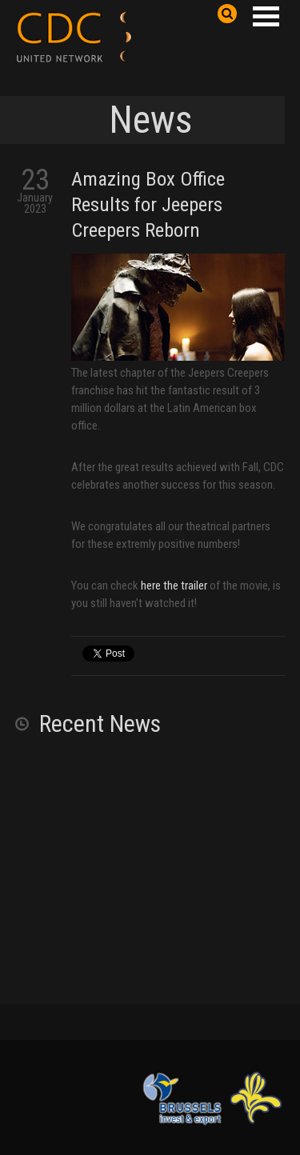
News (150, 119)
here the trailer (174, 585)
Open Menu (265, 16)
